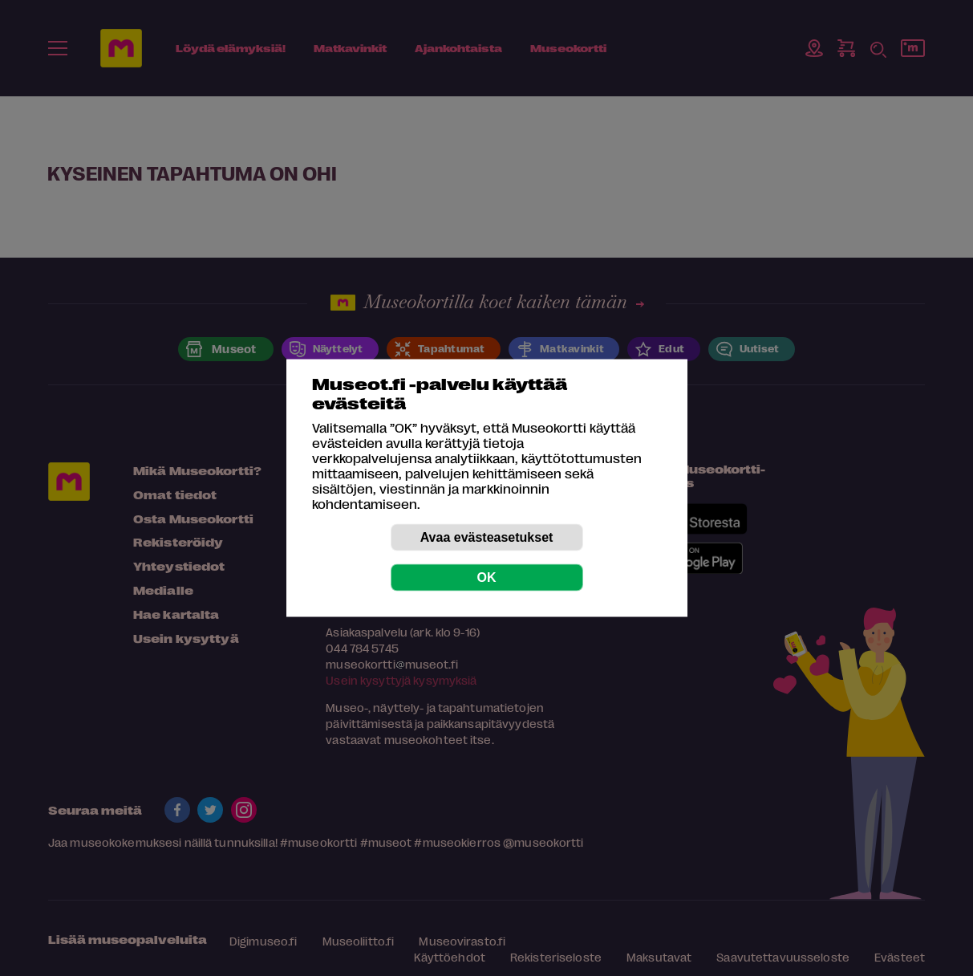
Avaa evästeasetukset (486, 537)
